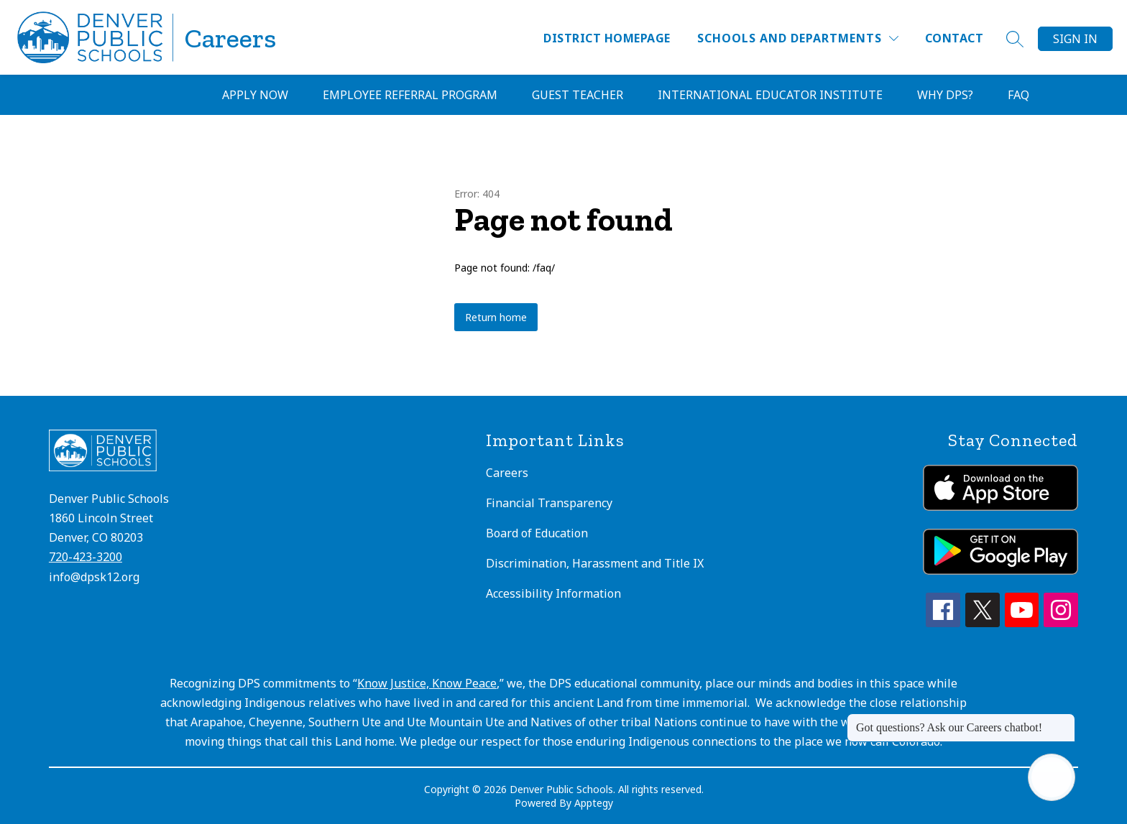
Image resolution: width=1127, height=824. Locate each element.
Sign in (1075, 39)
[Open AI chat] (1051, 777)
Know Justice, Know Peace (427, 683)
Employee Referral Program (410, 95)
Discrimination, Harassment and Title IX (595, 563)
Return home (496, 317)
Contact (954, 38)
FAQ (1018, 95)
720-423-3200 (85, 557)
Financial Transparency (549, 503)
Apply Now (255, 95)
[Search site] (1015, 38)
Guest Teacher (577, 95)
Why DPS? (945, 95)
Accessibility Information (553, 593)
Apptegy (593, 803)
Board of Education (537, 533)
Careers (507, 473)
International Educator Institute (770, 95)
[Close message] (1063, 720)
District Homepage (606, 38)
